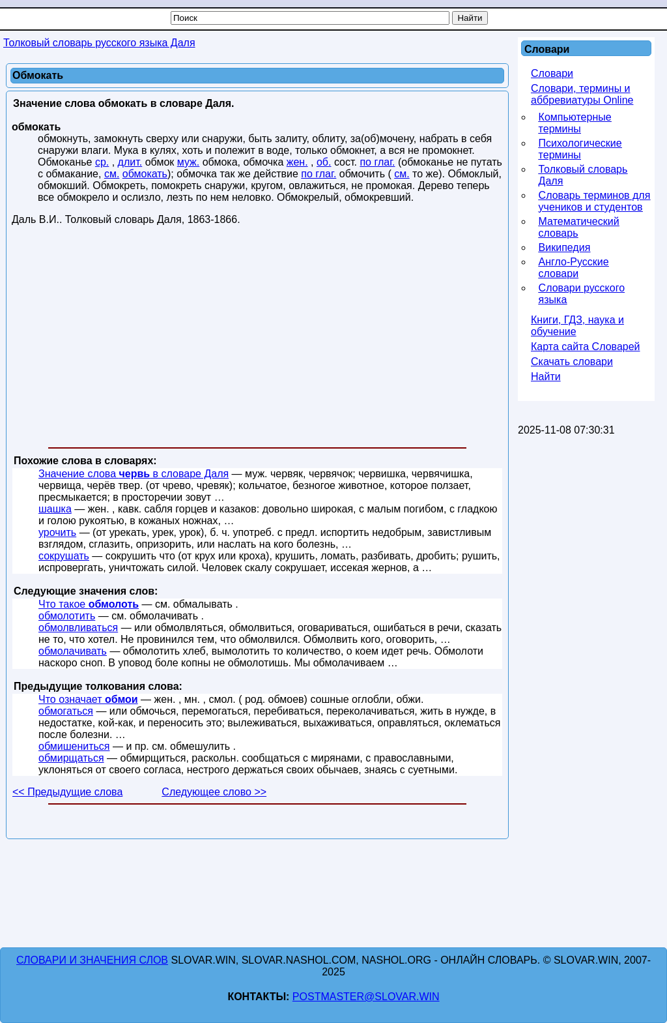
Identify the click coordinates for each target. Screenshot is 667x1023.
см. (111, 173)
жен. (297, 162)
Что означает (88, 699)
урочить (57, 532)
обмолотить (66, 615)
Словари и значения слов (92, 960)
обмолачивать (72, 651)
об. (324, 162)
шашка (55, 508)
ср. (102, 162)
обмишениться (73, 746)
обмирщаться (71, 758)
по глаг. (377, 162)
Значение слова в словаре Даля (133, 473)
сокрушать (63, 555)
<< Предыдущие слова (67, 791)
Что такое (88, 604)
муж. (188, 162)
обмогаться (65, 711)
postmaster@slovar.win (366, 996)
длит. (130, 162)
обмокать (144, 173)
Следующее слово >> (214, 791)
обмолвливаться (78, 627)
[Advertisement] (257, 339)
